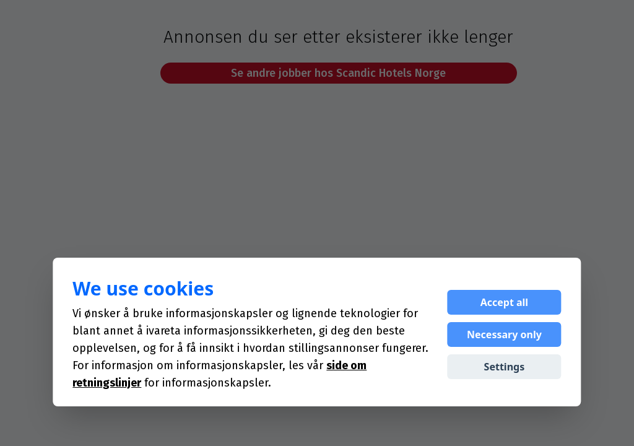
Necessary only (504, 334)
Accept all (504, 302)
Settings (504, 367)
